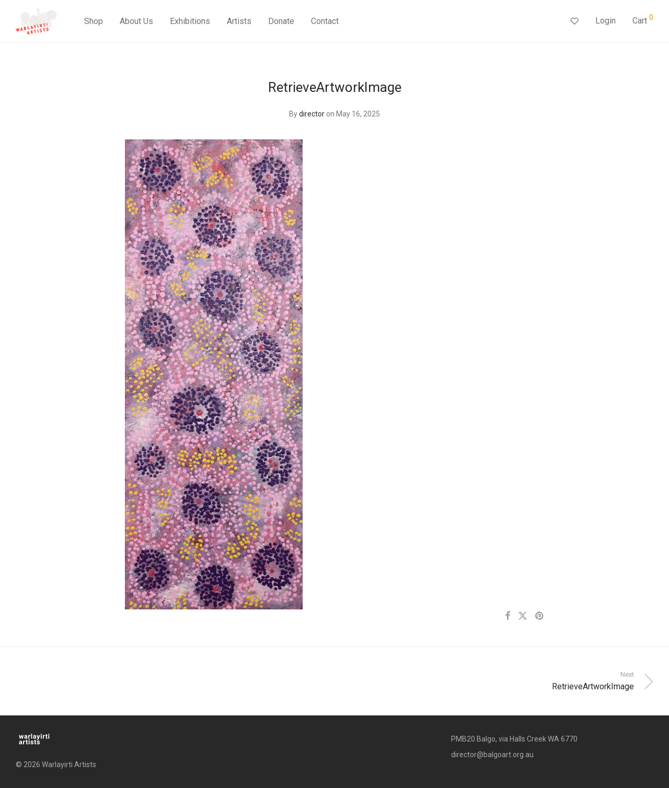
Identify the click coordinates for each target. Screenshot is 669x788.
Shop (93, 22)
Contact (325, 22)
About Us (136, 22)
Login (605, 22)
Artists (239, 22)
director (312, 114)
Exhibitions (190, 22)
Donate (281, 22)
